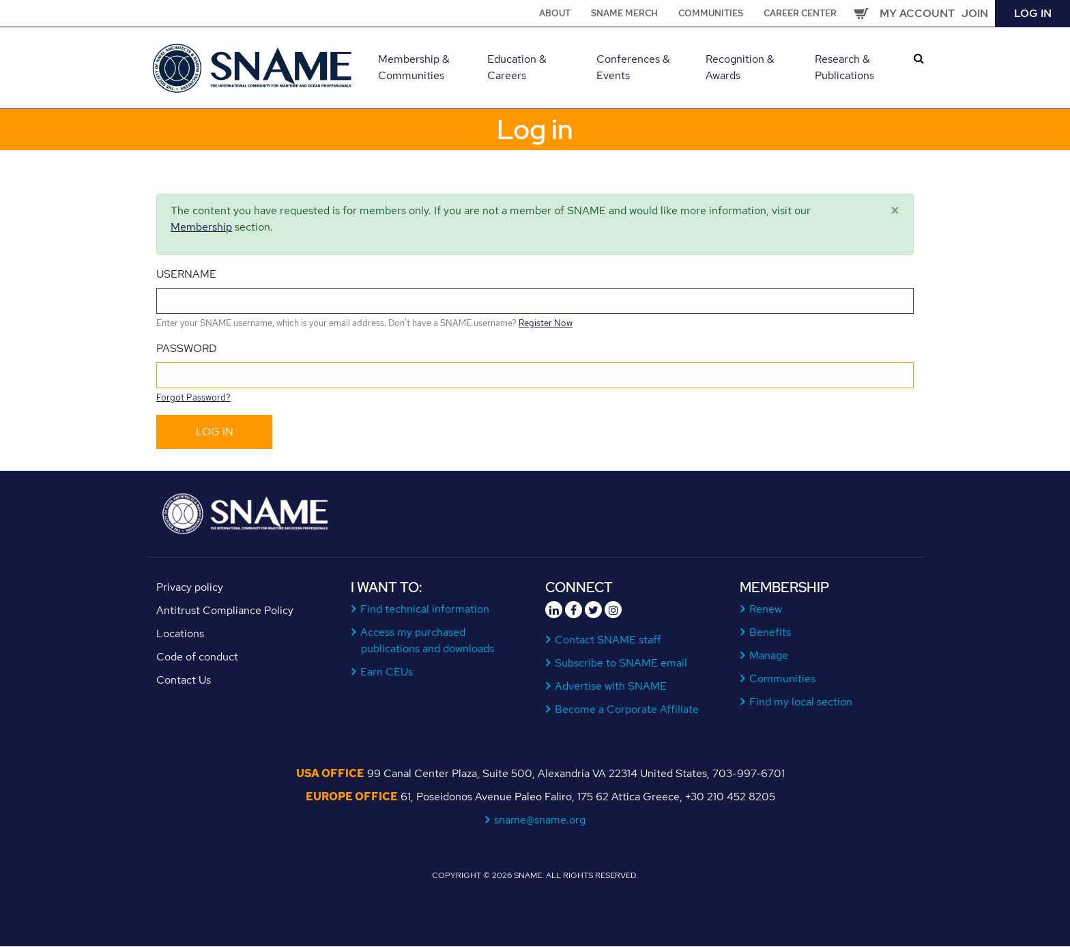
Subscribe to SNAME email (621, 663)
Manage (769, 655)
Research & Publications (844, 67)
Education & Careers (517, 67)
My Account (917, 13)
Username (186, 274)
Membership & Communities (414, 67)
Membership (201, 227)
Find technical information (425, 609)
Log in (1033, 13)
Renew (766, 609)
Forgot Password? (193, 397)
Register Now (546, 323)
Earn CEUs (387, 672)
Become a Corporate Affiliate (627, 709)
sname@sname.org (540, 820)
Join (974, 13)
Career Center (800, 13)
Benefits (770, 632)
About (554, 13)
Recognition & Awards (740, 67)
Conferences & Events (633, 67)
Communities (710, 13)
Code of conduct (197, 657)
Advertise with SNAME (611, 686)
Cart (861, 13)
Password (186, 348)
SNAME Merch (624, 13)
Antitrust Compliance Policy (224, 610)
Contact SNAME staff (608, 639)
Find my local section (801, 702)
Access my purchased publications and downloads (427, 640)
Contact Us (183, 680)
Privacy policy (189, 587)
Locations (180, 633)
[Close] (895, 210)
